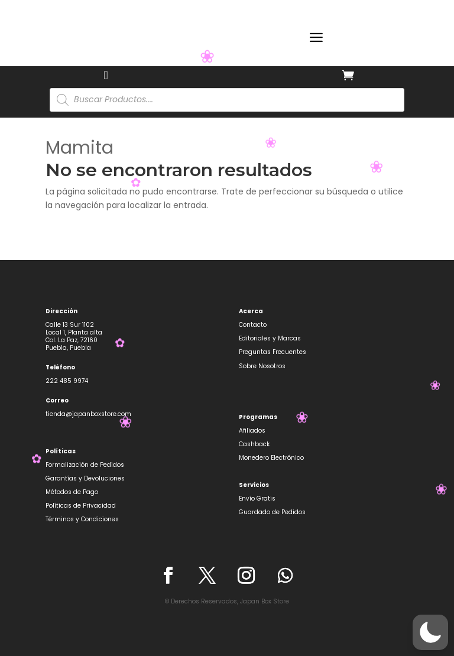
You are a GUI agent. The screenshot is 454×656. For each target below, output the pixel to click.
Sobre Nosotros (262, 366)
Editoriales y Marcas (270, 338)
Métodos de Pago (72, 492)
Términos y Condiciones (82, 519)
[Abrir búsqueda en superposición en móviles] (227, 100)
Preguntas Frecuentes (272, 352)
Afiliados (252, 430)
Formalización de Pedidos (85, 464)
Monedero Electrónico (271, 457)
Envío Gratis (257, 498)
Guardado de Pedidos (272, 512)
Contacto (253, 324)
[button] (430, 632)
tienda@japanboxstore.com (88, 414)
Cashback (254, 444)
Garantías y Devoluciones (85, 478)
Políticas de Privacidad (81, 505)
